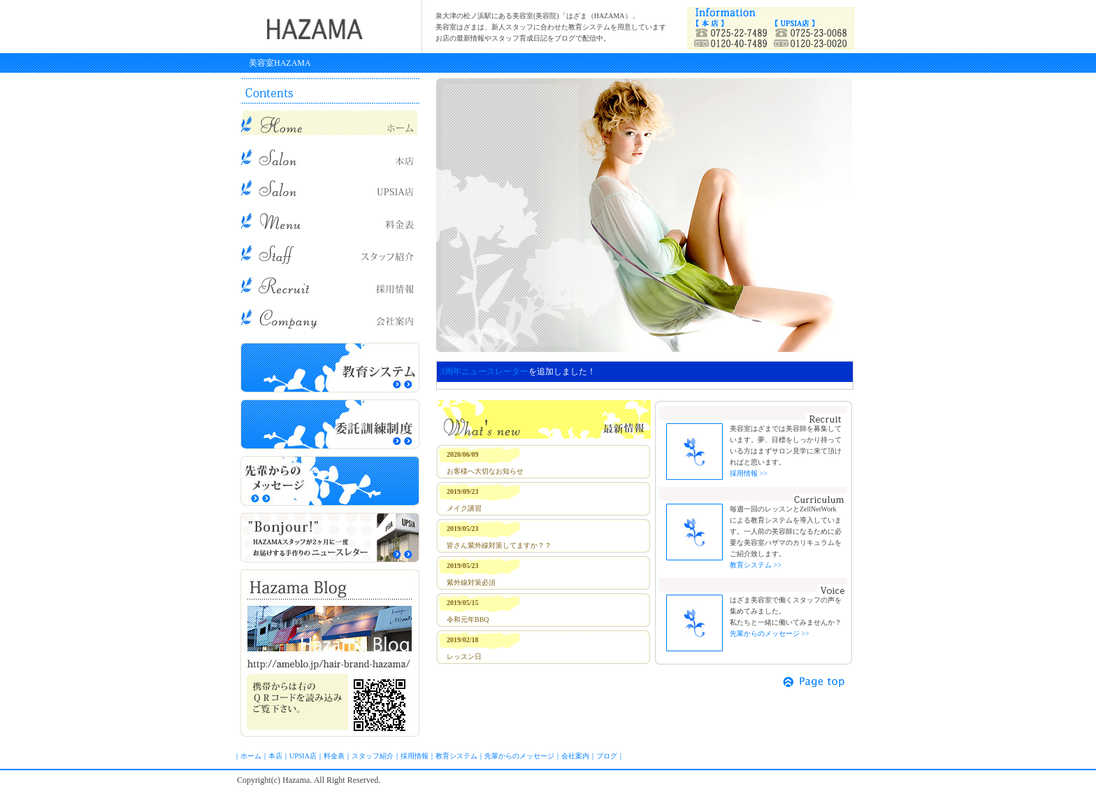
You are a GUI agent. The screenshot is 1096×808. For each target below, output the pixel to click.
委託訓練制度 (329, 424)
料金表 (334, 756)
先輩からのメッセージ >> (769, 633)
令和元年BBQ (468, 619)
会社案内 (575, 756)
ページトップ (815, 681)
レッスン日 (464, 656)
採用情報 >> (748, 473)
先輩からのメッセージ (329, 481)
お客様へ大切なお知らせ (485, 471)
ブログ (329, 653)
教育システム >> (755, 565)
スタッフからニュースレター (329, 537)
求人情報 (329, 284)
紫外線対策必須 (471, 582)
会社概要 (329, 316)
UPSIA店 (329, 187)
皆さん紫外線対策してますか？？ (499, 545)
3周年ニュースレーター (484, 371)
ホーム (250, 756)
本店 (329, 155)
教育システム (329, 367)
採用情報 (414, 756)
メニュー (329, 219)
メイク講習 (464, 508)
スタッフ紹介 (329, 251)
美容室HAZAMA (280, 63)
